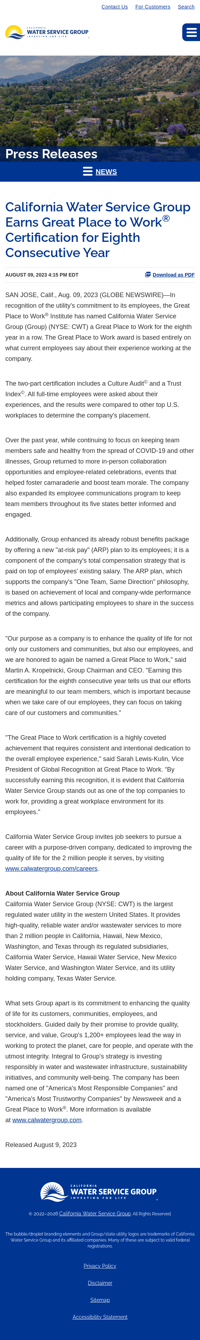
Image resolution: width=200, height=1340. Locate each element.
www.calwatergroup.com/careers (51, 868)
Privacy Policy (100, 1266)
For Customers (153, 6)
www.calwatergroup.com (47, 1120)
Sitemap (100, 1300)
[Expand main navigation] (191, 32)
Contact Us (115, 6)
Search (186, 6)
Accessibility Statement (100, 1317)
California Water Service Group (95, 1213)
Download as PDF (170, 274)
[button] (100, 172)
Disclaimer (100, 1283)
